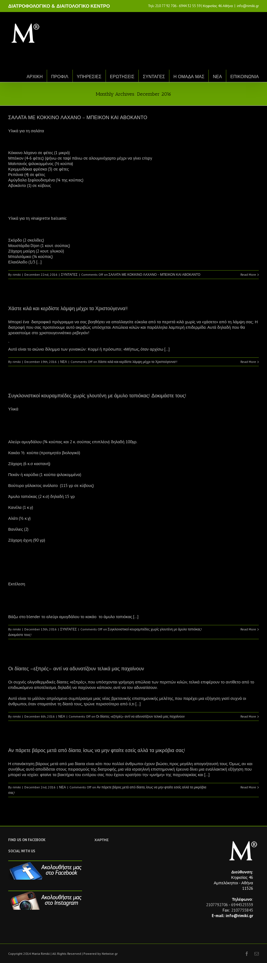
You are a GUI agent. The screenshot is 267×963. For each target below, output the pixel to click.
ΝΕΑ (217, 76)
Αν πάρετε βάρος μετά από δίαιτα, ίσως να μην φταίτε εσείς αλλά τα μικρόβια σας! (96, 750)
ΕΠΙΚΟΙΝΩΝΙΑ (244, 76)
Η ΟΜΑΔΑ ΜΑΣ (188, 76)
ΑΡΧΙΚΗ (35, 76)
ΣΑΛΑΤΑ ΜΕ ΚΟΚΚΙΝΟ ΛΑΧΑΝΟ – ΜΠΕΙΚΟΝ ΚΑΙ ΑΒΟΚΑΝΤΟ (77, 117)
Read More (248, 274)
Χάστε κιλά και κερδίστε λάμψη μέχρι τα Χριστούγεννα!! (68, 309)
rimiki (17, 274)
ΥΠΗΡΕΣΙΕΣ (89, 76)
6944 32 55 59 (190, 6)
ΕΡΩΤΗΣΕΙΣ (122, 76)
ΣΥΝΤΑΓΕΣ (154, 76)
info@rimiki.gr (248, 6)
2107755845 (242, 910)
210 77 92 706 (165, 6)
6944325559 (242, 904)
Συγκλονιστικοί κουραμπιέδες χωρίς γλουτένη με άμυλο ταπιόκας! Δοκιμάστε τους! (97, 396)
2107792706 (217, 904)
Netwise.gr (110, 954)
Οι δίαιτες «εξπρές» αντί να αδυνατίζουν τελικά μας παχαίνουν (76, 669)
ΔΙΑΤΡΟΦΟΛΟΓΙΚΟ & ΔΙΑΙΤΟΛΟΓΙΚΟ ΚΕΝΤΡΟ (59, 6)
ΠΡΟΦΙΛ (59, 76)
